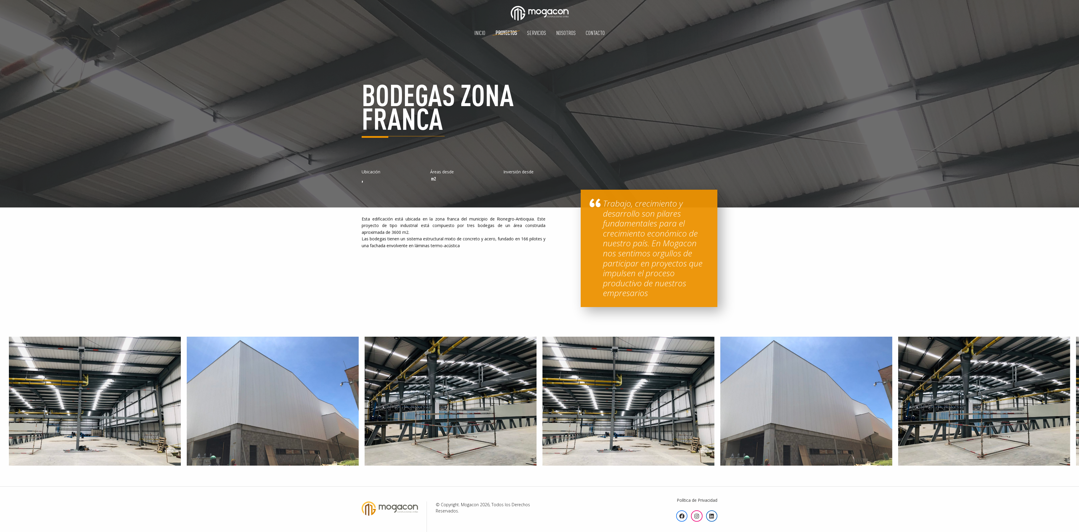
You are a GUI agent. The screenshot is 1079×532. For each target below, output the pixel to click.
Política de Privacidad (697, 500)
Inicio (479, 32)
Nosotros (566, 32)
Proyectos (506, 32)
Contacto (595, 32)
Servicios (536, 32)
